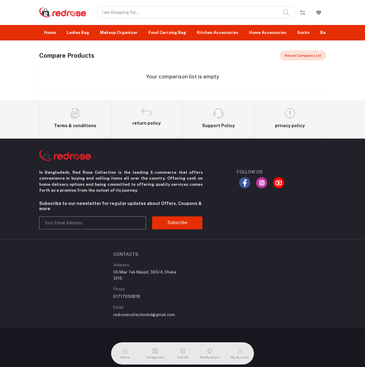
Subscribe (177, 222)
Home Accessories (267, 32)
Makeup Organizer (119, 32)
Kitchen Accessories (217, 32)
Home (50, 32)
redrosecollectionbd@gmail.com (144, 314)
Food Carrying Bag (167, 32)
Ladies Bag (78, 32)
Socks (303, 32)
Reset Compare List (303, 55)
